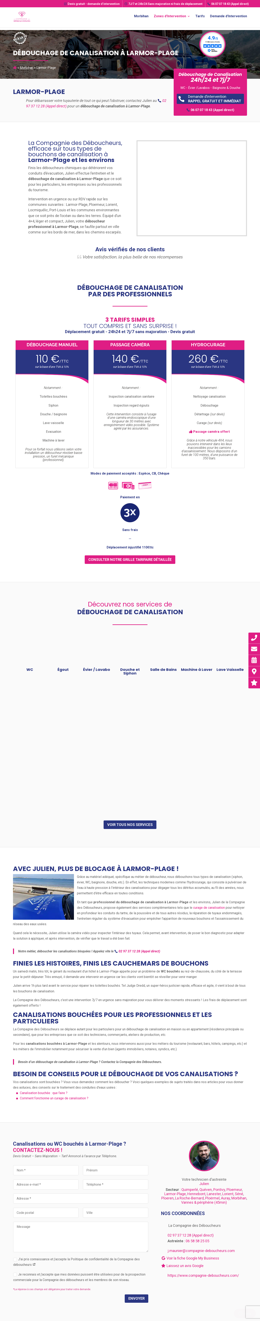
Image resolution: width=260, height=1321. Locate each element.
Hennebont (196, 1194)
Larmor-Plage (175, 1194)
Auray (225, 1198)
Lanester (214, 1194)
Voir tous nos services (130, 824)
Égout (63, 669)
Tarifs (200, 17)
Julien (204, 1184)
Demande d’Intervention (228, 17)
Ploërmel (212, 1198)
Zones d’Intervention (170, 17)
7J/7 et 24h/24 (164, 3)
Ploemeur (234, 1189)
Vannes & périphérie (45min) (204, 1202)
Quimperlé (189, 1189)
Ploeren (167, 1198)
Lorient (227, 1194)
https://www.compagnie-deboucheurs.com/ (203, 1275)
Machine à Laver (196, 669)
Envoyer (136, 1298)
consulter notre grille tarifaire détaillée (130, 559)
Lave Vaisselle (230, 669)
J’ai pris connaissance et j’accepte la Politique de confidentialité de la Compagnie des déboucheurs (76, 1262)
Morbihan (141, 17)
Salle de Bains (163, 669)
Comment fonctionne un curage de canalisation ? (54, 1098)
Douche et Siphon (130, 671)
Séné (239, 1194)
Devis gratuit (92, 3)
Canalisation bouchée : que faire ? (43, 1093)
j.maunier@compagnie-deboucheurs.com (201, 1251)
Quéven (205, 1189)
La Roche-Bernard (189, 1198)
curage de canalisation (209, 908)
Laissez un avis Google (182, 1266)
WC (29, 669)
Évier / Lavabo (96, 669)
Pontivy (219, 1189)
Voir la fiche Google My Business (190, 1258)
